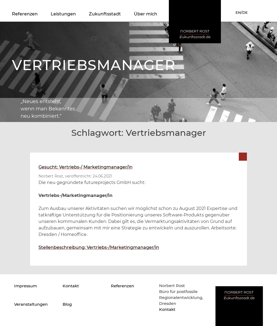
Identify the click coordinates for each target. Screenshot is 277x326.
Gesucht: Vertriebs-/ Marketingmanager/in (85, 167)
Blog (67, 304)
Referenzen (25, 14)
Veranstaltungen (31, 304)
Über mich (145, 14)
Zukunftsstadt (105, 14)
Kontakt (71, 286)
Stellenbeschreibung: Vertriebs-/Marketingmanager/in (98, 247)
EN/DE (242, 12)
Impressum (25, 286)
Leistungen (63, 14)
